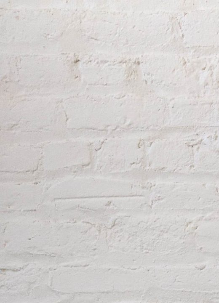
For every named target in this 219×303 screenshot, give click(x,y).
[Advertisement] (109, 59)
